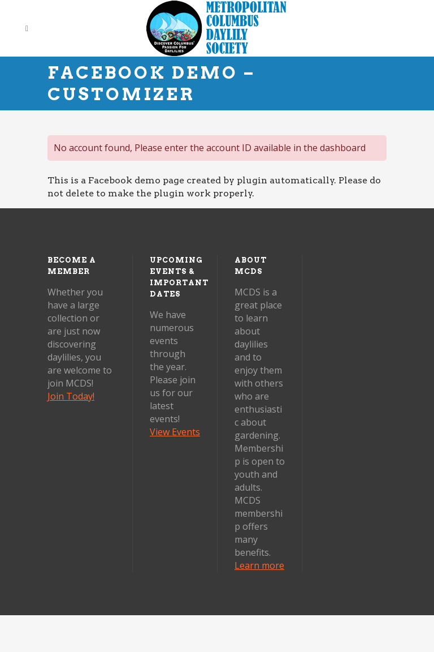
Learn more (259, 565)
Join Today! (70, 396)
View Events (175, 432)
